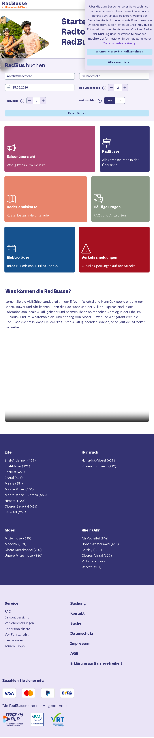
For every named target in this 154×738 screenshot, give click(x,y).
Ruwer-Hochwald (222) (99, 467)
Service (12, 604)
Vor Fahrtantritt (17, 635)
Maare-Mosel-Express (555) (26, 495)
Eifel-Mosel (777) (17, 467)
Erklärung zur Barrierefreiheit (96, 664)
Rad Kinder (14, 101)
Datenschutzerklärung (119, 43)
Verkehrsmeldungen (19, 624)
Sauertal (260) (15, 513)
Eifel (9, 453)
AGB (74, 654)
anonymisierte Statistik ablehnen (119, 51)
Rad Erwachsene (93, 88)
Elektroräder (14, 641)
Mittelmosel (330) (18, 539)
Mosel (10, 531)
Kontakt (77, 614)
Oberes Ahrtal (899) (97, 556)
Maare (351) (14, 484)
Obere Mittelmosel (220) (23, 550)
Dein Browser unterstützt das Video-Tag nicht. (77, 387)
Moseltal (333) (15, 545)
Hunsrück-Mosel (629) (98, 461)
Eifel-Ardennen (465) (20, 461)
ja (120, 100)
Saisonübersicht (17, 618)
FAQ (8, 612)
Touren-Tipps (15, 646)
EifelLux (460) (15, 472)
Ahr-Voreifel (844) (95, 539)
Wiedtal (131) (91, 568)
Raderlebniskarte (17, 629)
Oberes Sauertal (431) (21, 507)
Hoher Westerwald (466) (100, 545)
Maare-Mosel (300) (19, 490)
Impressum (80, 644)
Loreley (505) (92, 550)
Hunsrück (90, 453)
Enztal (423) (14, 478)
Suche (75, 624)
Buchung (78, 604)
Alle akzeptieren (119, 62)
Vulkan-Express (93, 562)
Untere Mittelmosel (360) (24, 556)
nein (109, 100)
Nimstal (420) (15, 501)
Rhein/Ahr (91, 531)
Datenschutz (81, 634)
